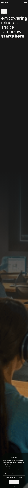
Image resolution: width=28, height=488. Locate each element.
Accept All (14, 482)
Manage (14, 486)
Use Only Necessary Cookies (14, 477)
